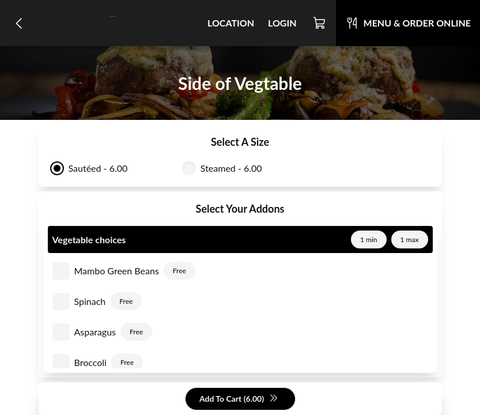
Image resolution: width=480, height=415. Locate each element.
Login (282, 22)
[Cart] (320, 23)
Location (230, 22)
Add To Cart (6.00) (238, 399)
